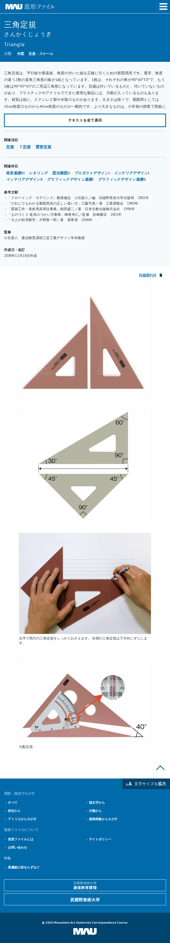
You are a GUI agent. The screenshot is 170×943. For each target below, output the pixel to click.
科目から (14, 811)
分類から (95, 811)
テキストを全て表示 (85, 120)
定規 (10, 147)
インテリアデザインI (131, 173)
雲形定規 (43, 147)
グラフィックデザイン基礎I (70, 179)
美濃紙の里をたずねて (24, 867)
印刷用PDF (148, 275)
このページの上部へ (160, 767)
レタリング (38, 173)
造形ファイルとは (20, 839)
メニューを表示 (163, 6)
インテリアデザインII (24, 179)
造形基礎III (15, 173)
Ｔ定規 (25, 147)
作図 (20, 53)
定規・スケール (41, 53)
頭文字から (97, 802)
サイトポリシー (100, 839)
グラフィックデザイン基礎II (122, 179)
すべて (12, 802)
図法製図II (61, 173)
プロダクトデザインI (92, 173)
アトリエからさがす (22, 819)
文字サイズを (150, 783)
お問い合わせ (17, 847)
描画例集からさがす (103, 819)
